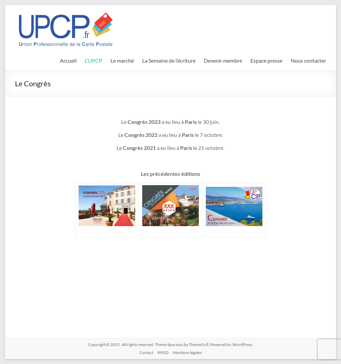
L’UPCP (93, 60)
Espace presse (266, 60)
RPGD (163, 352)
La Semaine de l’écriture (168, 60)
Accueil (68, 60)
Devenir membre (223, 60)
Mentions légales (187, 352)
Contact (146, 352)
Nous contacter (308, 60)
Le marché (122, 60)
